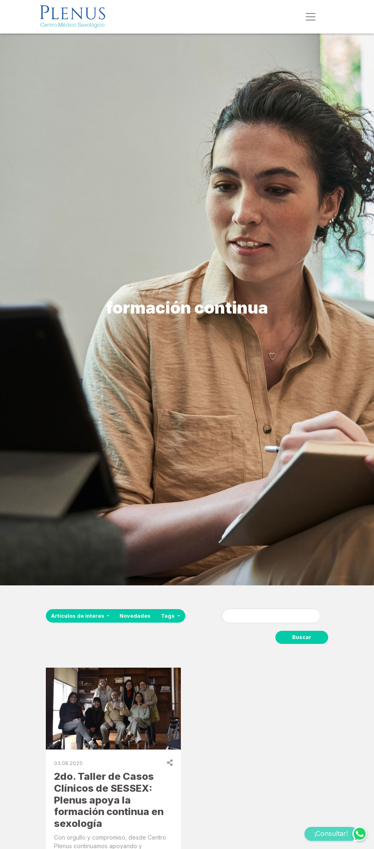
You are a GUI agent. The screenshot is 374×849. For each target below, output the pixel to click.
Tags (168, 616)
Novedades (135, 616)
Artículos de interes (78, 616)
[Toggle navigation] (310, 16)
